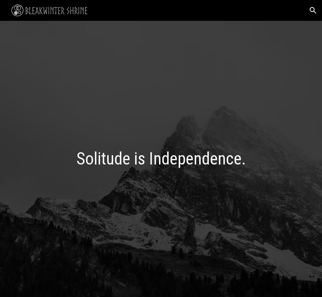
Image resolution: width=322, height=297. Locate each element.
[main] (161, 159)
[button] (313, 10)
